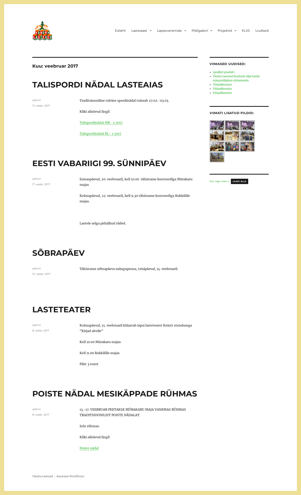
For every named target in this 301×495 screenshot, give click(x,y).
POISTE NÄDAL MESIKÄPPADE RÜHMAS (114, 393)
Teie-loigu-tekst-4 (219, 181)
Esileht (120, 31)
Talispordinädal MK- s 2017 (101, 123)
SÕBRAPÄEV (58, 253)
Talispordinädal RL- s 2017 (100, 134)
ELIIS (246, 31)
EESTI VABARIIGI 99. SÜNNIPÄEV (99, 163)
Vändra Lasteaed (42, 476)
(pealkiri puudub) (224, 72)
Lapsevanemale (169, 31)
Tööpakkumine (222, 84)
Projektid (225, 31)
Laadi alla (239, 181)
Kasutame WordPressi (70, 476)
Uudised (262, 31)
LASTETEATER (61, 309)
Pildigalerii (200, 31)
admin (36, 100)
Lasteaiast (139, 31)
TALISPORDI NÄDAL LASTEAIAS (97, 84)
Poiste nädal (89, 448)
